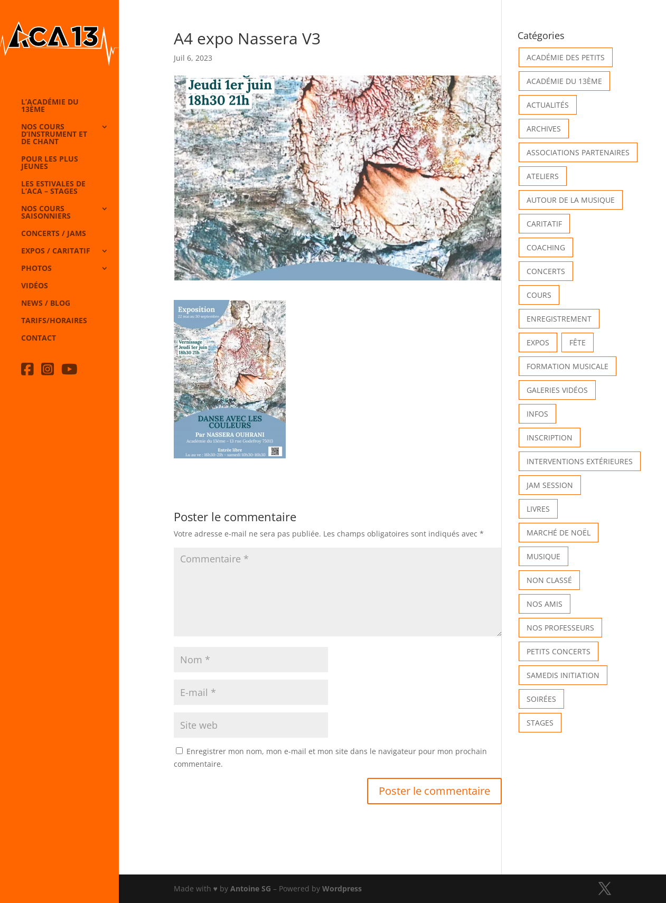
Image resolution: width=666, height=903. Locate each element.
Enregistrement (559, 319)
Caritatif (544, 224)
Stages (540, 723)
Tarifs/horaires (54, 321)
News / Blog (45, 303)
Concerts (546, 271)
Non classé (549, 580)
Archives (544, 129)
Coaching (546, 247)
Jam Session (550, 485)
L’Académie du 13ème (50, 106)
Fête (577, 342)
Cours (539, 295)
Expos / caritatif (55, 251)
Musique (543, 556)
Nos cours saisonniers (46, 213)
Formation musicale (567, 366)
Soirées (541, 699)
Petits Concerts (558, 651)
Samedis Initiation (563, 675)
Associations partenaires (578, 152)
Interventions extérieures (580, 461)
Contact (38, 338)
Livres (538, 509)
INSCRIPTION (550, 437)
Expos (538, 342)
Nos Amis (544, 604)
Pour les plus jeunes (49, 163)
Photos (36, 269)
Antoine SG (250, 888)
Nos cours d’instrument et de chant (54, 134)
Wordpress (342, 888)
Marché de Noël (558, 533)
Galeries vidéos (557, 390)
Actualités (548, 105)
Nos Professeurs (560, 628)
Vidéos (34, 286)
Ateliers (543, 176)
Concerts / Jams (53, 234)
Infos (537, 414)
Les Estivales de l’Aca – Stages (53, 188)
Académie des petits (566, 57)
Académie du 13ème (564, 81)
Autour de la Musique (571, 200)
